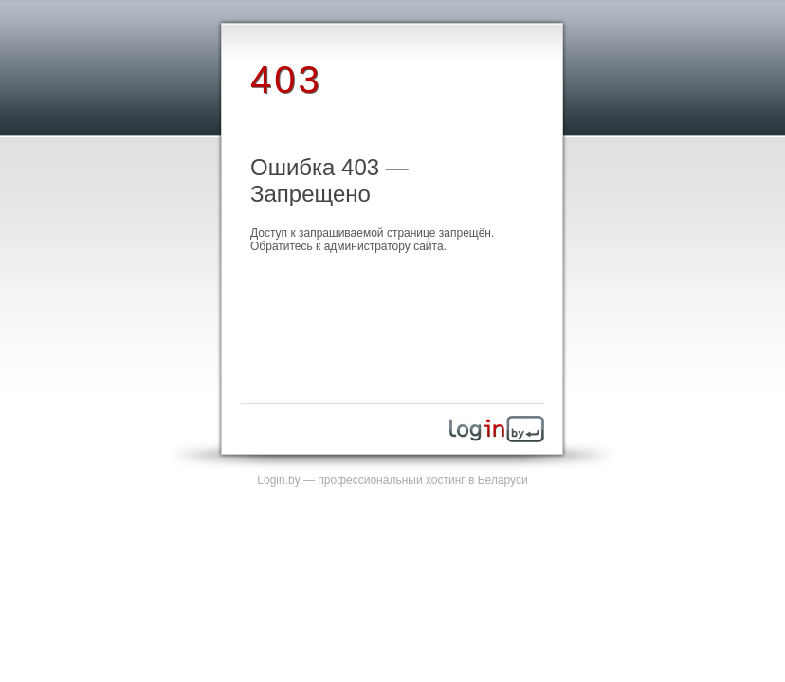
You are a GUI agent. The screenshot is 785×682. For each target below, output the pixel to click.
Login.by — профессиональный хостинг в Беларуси (392, 480)
